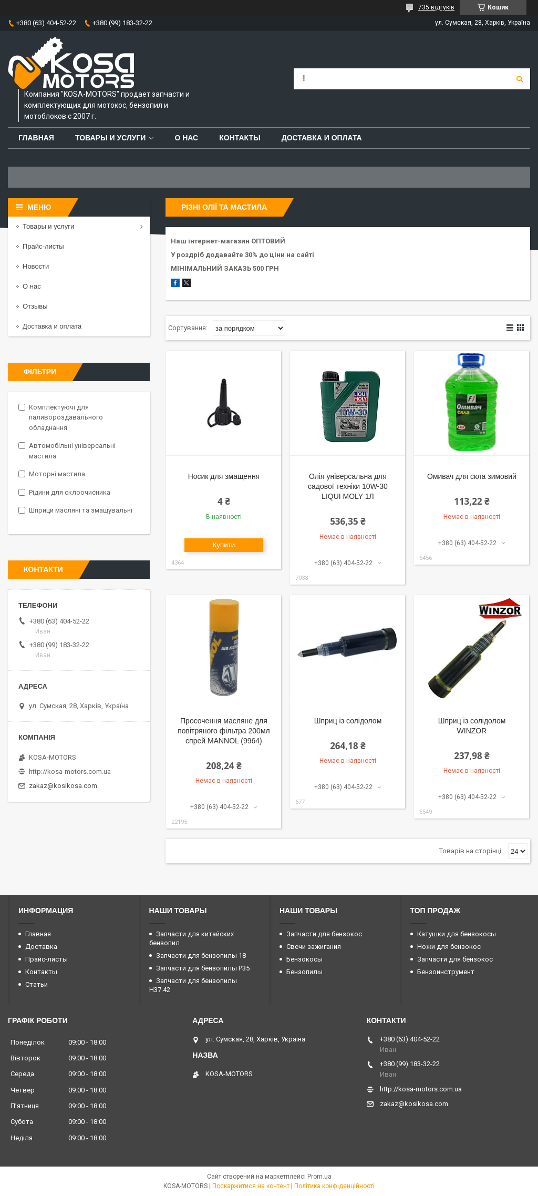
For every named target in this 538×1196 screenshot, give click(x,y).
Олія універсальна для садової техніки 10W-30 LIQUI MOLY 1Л (348, 486)
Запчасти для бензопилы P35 (203, 968)
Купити (224, 545)
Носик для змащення (224, 476)
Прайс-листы (43, 246)
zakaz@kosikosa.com (63, 786)
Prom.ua (319, 1176)
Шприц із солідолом (348, 721)
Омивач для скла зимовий (471, 476)
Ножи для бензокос (449, 946)
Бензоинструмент (445, 972)
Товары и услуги (110, 138)
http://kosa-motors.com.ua (70, 771)
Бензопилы (304, 972)
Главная (36, 138)
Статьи (36, 984)
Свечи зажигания (313, 946)
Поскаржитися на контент (250, 1186)
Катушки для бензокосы (456, 934)
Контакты (239, 138)
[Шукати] (519, 78)
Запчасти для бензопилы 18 (201, 955)
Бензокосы (304, 959)
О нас (186, 138)
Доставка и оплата (322, 138)
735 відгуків (436, 7)
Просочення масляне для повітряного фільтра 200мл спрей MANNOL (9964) (224, 731)
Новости (36, 266)
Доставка (41, 946)
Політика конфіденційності (334, 1186)
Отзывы (35, 306)
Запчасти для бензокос (324, 934)
